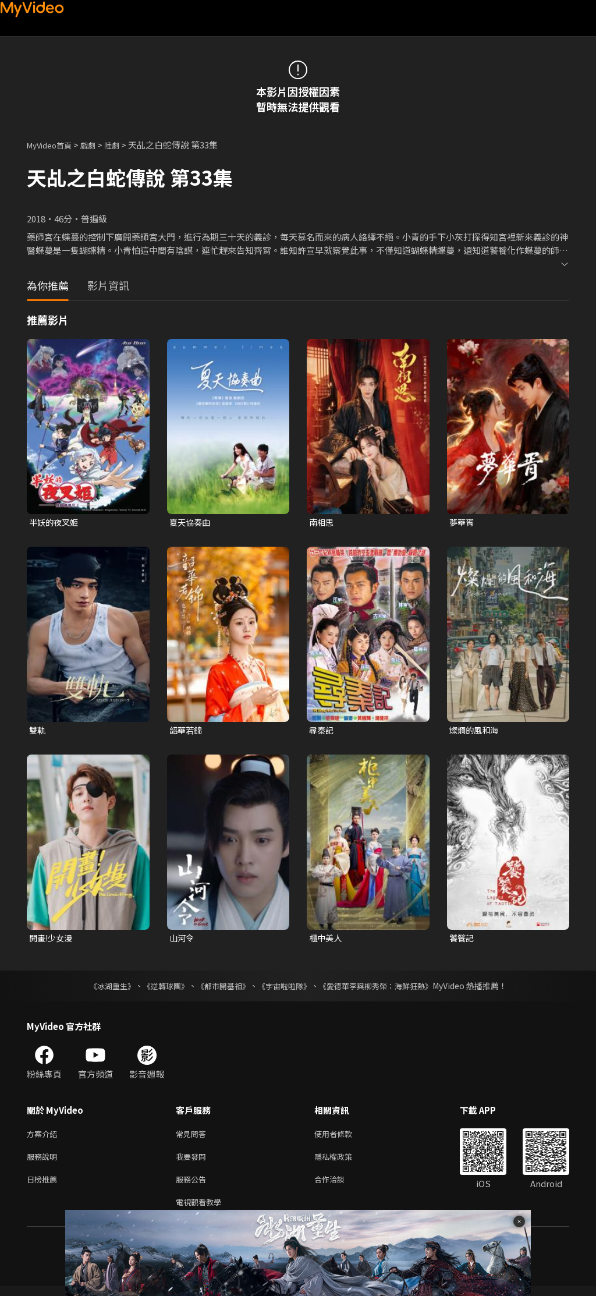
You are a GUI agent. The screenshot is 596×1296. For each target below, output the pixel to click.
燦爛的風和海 (475, 731)
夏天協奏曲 (191, 522)
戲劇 (97, 145)
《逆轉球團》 (158, 988)
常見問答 (193, 1137)
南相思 (322, 522)
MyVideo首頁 (53, 145)
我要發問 (193, 1162)
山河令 (182, 940)
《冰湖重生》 (101, 988)
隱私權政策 (343, 1162)
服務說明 (44, 1162)
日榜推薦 (44, 1186)
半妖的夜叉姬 (55, 522)
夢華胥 (462, 522)
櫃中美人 (326, 940)
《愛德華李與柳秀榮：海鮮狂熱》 (383, 988)
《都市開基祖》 (220, 988)
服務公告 (193, 1186)
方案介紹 (44, 1137)
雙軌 (38, 731)
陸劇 (123, 145)
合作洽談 (338, 1186)
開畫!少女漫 (52, 940)
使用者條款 (343, 1137)
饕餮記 (462, 940)
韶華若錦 (186, 731)
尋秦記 (322, 731)
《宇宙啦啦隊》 (285, 988)
